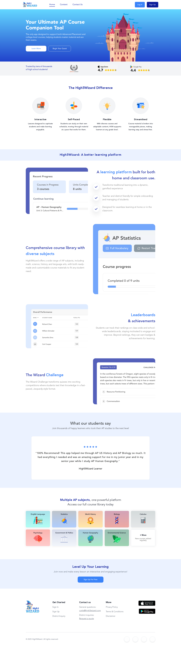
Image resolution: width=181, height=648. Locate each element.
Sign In (55, 607)
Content (63, 5)
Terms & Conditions (114, 612)
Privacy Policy (112, 607)
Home (52, 5)
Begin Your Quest (60, 48)
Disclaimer (110, 616)
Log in (139, 5)
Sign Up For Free (90, 579)
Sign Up (152, 5)
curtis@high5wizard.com (90, 611)
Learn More (36, 48)
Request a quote (86, 619)
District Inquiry (58, 616)
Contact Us (78, 5)
